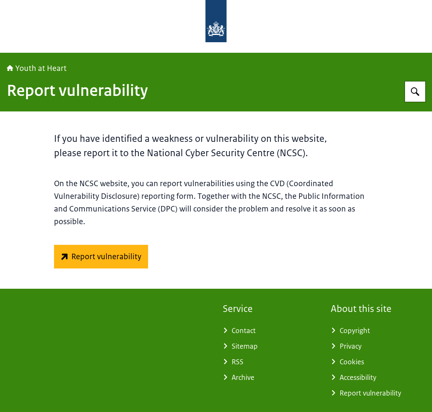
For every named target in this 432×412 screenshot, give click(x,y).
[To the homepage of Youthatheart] (279, 26)
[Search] (415, 91)
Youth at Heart (37, 68)
